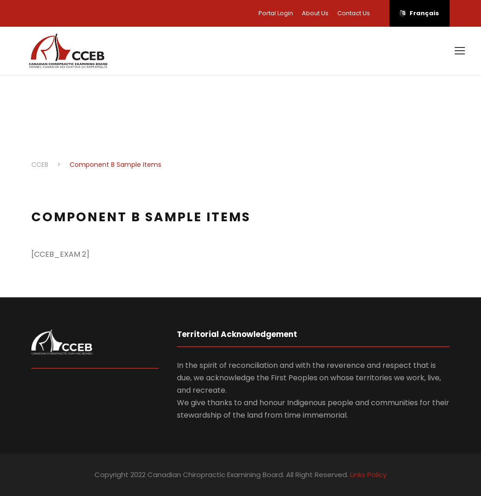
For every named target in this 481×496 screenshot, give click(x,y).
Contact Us (353, 13)
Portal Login (275, 13)
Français (419, 13)
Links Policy (368, 474)
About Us (315, 13)
